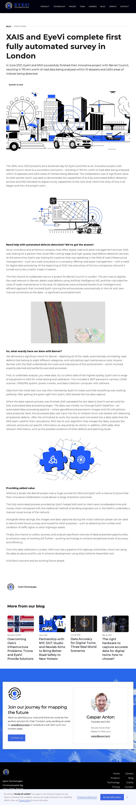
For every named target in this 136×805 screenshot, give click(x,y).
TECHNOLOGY (59, 6)
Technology (113, 782)
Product (115, 778)
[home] (19, 5)
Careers (129, 773)
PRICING (72, 6)
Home (116, 773)
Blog (8, 26)
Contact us (17, 738)
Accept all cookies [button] (112, 797)
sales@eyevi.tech (20, 725)
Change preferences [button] (87, 797)
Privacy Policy (24, 800)
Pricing (116, 787)
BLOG (102, 6)
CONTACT (124, 6)
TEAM (82, 6)
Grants (129, 782)
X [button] (127, 797)
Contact (129, 787)
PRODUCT (45, 6)
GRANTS (112, 6)
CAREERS (93, 6)
